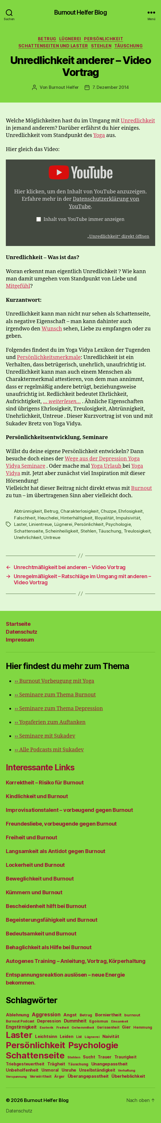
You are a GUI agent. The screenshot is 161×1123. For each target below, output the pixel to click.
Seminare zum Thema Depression (59, 708)
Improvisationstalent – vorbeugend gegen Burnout (69, 810)
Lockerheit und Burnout (35, 865)
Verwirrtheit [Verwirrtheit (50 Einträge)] (41, 1076)
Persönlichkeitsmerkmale (49, 357)
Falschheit (24, 518)
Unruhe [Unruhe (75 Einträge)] (69, 1069)
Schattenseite (28, 531)
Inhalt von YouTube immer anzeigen (84, 219)
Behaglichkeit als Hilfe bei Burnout (49, 947)
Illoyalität (104, 518)
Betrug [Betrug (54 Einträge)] (86, 1015)
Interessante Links (40, 767)
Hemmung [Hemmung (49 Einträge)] (142, 1027)
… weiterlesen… (62, 401)
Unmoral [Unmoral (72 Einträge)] (50, 1069)
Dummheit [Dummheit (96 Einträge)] (75, 1021)
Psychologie (118, 524)
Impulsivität (128, 518)
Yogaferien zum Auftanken (50, 722)
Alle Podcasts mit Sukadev (49, 749)
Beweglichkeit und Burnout (40, 879)
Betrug (47, 38)
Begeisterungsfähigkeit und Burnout (51, 920)
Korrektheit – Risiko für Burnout (44, 782)
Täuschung (128, 45)
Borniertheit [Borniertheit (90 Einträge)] (108, 1015)
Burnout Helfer (64, 87)
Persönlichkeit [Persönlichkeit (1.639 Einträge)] (35, 1045)
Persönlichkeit (103, 38)
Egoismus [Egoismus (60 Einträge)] (98, 1021)
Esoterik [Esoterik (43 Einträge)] (46, 1027)
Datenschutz (21, 632)
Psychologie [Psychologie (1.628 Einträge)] (93, 1045)
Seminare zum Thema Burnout (55, 695)
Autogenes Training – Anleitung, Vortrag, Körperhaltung (75, 961)
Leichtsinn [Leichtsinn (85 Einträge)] (46, 1036)
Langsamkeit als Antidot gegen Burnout (55, 851)
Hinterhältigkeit (76, 518)
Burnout (141, 488)
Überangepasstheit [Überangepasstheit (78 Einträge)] (88, 1076)
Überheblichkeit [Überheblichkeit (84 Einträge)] (128, 1076)
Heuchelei (48, 518)
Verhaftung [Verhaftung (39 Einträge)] (126, 1070)
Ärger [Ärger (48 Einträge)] (59, 1076)
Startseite (18, 624)
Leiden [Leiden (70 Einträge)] (66, 1036)
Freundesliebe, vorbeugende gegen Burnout (61, 824)
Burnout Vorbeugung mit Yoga (54, 681)
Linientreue (40, 524)
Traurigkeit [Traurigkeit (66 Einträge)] (125, 1057)
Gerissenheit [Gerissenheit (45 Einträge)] (108, 1027)
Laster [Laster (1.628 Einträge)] (19, 1035)
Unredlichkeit (138, 120)
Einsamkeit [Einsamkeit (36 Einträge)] (119, 1021)
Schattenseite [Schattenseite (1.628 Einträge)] (35, 1055)
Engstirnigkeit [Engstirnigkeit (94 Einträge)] (21, 1027)
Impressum (20, 640)
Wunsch (51, 328)
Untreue (51, 537)
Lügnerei (70, 38)
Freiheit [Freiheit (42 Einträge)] (62, 1027)
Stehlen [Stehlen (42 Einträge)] (73, 1057)
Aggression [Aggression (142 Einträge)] (46, 1014)
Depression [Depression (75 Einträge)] (49, 1020)
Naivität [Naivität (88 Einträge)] (110, 1036)
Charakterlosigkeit (79, 511)
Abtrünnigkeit (28, 511)
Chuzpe (108, 511)
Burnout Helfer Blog (80, 12)
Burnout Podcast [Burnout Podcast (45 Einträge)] (20, 1021)
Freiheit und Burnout (31, 837)
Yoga (99, 135)
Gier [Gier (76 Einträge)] (126, 1027)
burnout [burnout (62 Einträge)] (132, 1015)
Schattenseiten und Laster (53, 45)
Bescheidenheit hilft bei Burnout (46, 906)
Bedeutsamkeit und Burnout (41, 933)
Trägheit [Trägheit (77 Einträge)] (56, 1063)
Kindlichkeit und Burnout (37, 796)
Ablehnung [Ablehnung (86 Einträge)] (17, 1015)
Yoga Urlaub (107, 466)
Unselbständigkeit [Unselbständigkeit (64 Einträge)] (97, 1070)
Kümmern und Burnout (34, 892)
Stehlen (101, 45)
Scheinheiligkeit (61, 531)
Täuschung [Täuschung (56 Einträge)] (78, 1064)
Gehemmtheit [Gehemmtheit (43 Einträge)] (82, 1027)
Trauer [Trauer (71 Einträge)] (104, 1056)
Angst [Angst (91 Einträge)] (70, 1015)
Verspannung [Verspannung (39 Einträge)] (16, 1077)
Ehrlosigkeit (130, 511)
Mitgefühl (18, 286)
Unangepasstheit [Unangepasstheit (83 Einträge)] (109, 1064)
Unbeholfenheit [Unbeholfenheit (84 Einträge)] (22, 1070)
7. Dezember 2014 (110, 87)
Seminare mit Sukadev (45, 736)
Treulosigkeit (137, 531)
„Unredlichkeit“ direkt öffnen (118, 236)
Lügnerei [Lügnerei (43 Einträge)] (92, 1037)
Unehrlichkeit (27, 537)
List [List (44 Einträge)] (79, 1037)
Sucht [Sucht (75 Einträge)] (89, 1056)
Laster (20, 524)
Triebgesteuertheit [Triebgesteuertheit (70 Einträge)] (25, 1064)
